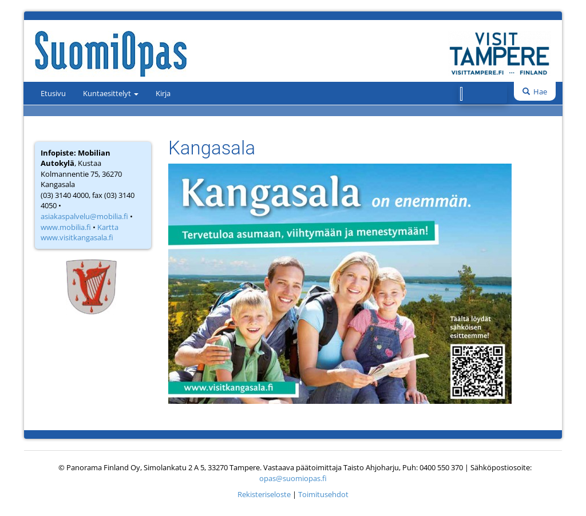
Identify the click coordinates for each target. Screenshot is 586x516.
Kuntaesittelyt (110, 93)
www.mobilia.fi (66, 227)
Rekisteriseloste (264, 494)
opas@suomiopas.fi (293, 478)
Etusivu (53, 93)
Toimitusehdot (323, 494)
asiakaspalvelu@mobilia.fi (84, 216)
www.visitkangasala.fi (77, 237)
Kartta (107, 227)
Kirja (163, 93)
